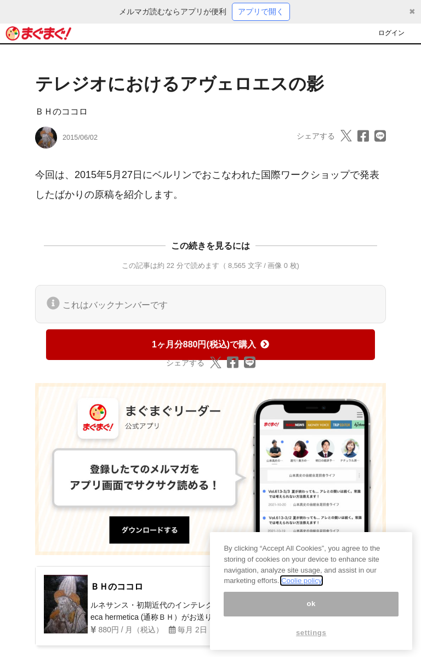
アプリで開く (261, 11)
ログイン (391, 33)
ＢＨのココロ (61, 111)
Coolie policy (301, 590)
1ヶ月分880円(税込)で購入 (210, 344)
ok (311, 613)
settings (311, 642)
